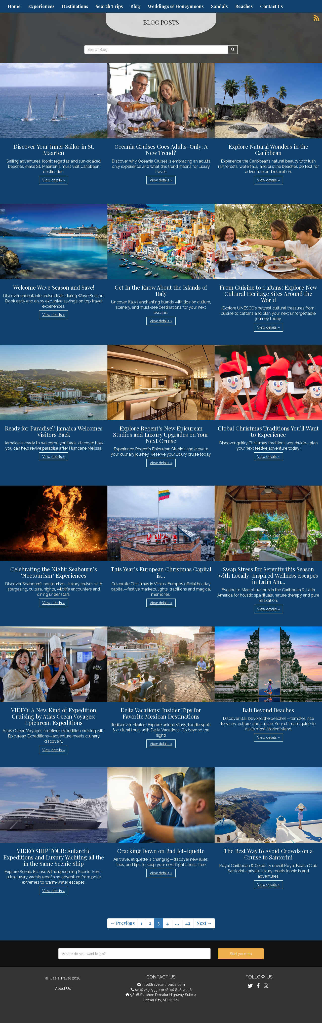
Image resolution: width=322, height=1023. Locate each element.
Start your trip (241, 954)
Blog (135, 6)
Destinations (75, 6)
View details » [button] (53, 180)
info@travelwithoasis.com (163, 984)
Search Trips (109, 6)
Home (14, 6)
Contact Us (271, 6)
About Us (63, 988)
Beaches (244, 6)
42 (187, 923)
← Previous (122, 923)
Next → (204, 923)
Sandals (219, 6)
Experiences (41, 6)
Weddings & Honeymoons (176, 6)
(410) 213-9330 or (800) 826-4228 (163, 990)
